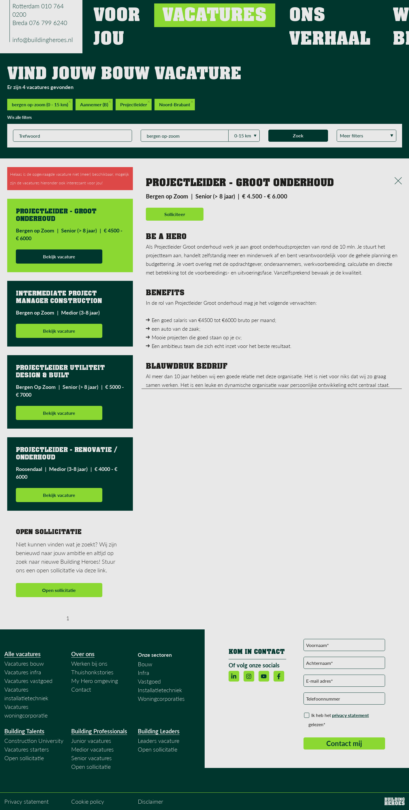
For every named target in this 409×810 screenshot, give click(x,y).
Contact (373, 11)
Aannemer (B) (95, 104)
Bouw (145, 664)
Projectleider (135, 104)
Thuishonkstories (92, 672)
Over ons (83, 654)
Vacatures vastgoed (28, 680)
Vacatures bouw (24, 663)
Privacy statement (26, 801)
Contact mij (344, 743)
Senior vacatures (91, 757)
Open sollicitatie (59, 590)
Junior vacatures (91, 740)
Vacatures (253, 11)
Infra (143, 672)
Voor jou (220, 11)
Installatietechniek (160, 689)
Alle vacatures (22, 654)
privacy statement (350, 715)
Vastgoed (149, 681)
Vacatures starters (26, 749)
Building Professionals (99, 731)
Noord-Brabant (176, 104)
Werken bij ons (334, 11)
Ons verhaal (292, 11)
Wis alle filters (19, 117)
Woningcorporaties (161, 698)
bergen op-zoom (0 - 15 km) (41, 104)
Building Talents (24, 731)
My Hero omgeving (94, 680)
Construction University (33, 740)
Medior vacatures (92, 749)
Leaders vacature (158, 740)
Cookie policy (87, 801)
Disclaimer (150, 801)
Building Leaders (159, 731)
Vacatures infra (22, 672)
